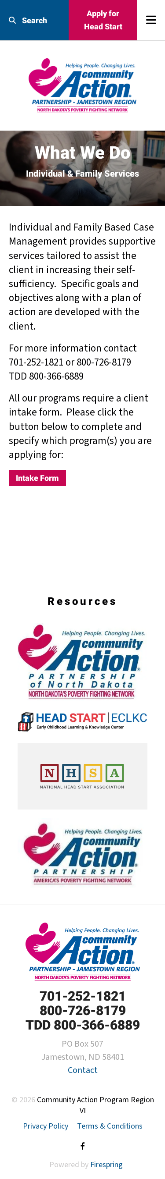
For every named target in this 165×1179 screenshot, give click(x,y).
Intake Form (37, 478)
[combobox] (34, 20)
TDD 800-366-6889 (83, 1025)
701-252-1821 (83, 996)
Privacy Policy (45, 1126)
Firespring (106, 1164)
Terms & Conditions (110, 1126)
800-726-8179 (83, 1010)
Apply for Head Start (103, 20)
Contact (83, 1070)
